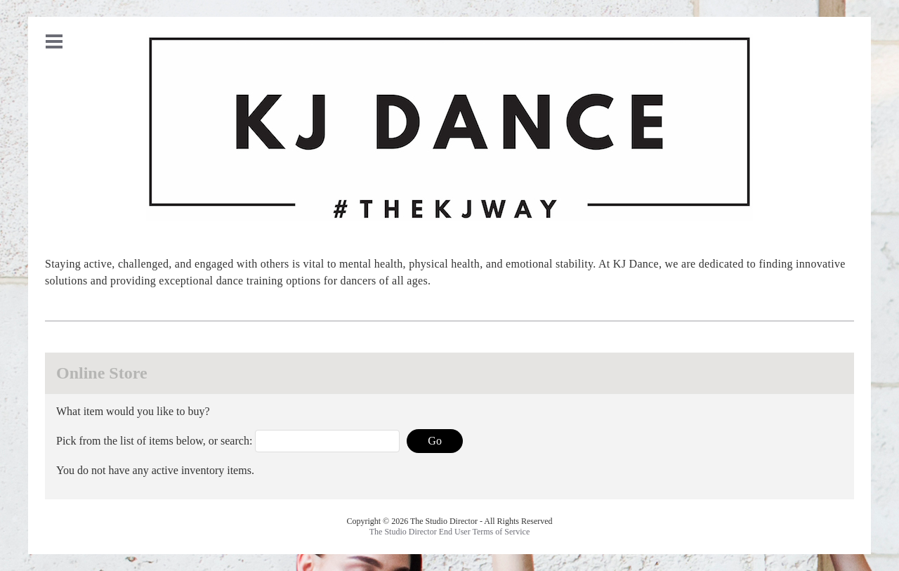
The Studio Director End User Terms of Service (449, 532)
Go (435, 441)
